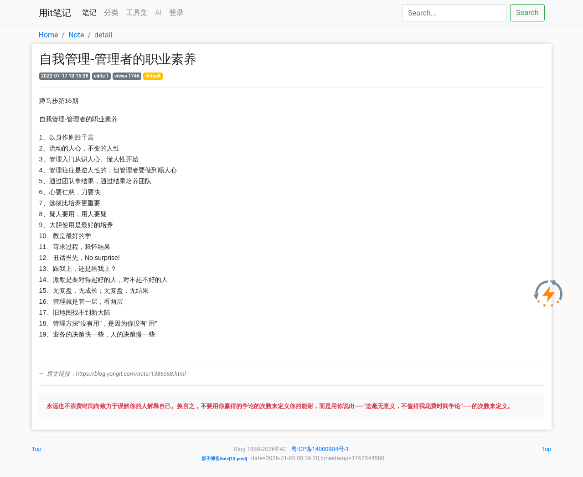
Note (76, 35)
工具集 (137, 12)
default (152, 76)
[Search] (454, 12)
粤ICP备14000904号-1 (320, 449)
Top (37, 449)
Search (527, 12)
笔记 (89, 12)
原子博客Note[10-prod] (224, 458)
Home (48, 35)
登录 (176, 12)
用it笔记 (55, 12)
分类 (111, 12)
